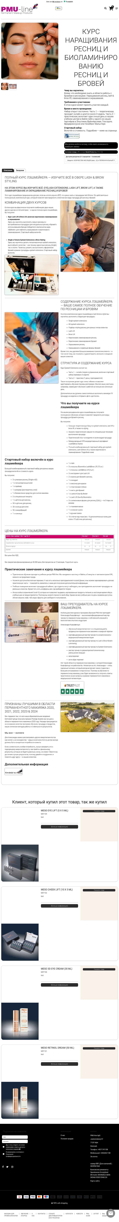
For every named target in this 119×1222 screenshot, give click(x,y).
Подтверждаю (9, 1160)
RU (59, 8)
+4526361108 (105, 1153)
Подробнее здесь (71, 562)
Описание (8, 170)
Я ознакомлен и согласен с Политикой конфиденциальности (15, 1154)
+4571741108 (103, 1149)
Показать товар (99, 811)
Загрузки (20, 170)
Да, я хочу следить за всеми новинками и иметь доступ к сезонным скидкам (17, 1147)
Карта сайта (95, 1181)
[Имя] (15, 1137)
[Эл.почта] (15, 1141)
